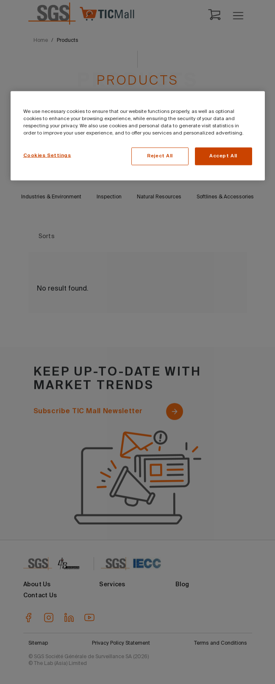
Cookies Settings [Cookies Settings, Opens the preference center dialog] (47, 155)
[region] (138, 135)
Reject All (160, 155)
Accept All (223, 155)
